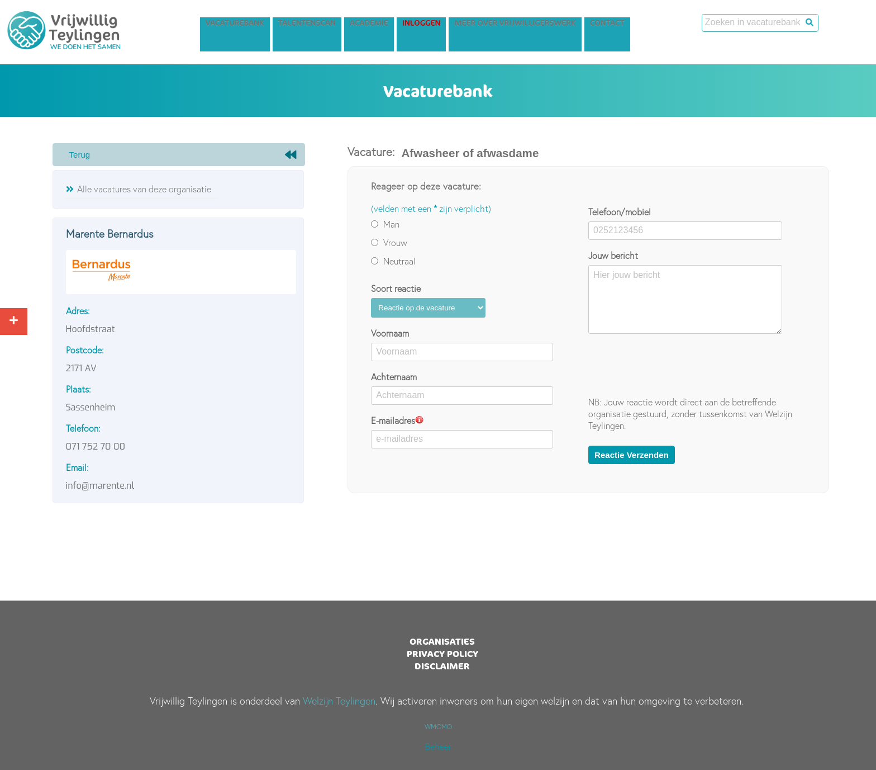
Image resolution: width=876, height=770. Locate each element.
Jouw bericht (613, 255)
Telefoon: (83, 428)
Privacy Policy (442, 654)
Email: (77, 467)
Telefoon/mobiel (619, 212)
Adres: (78, 310)
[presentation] (673, 365)
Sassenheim (91, 407)
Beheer (438, 746)
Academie (410, 26)
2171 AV (81, 368)
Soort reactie (396, 288)
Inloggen (462, 26)
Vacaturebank (275, 26)
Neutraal (393, 261)
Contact (648, 26)
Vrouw (389, 242)
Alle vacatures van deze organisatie (144, 189)
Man (385, 224)
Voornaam (390, 333)
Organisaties (442, 641)
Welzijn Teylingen (339, 701)
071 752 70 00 (95, 446)
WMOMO (438, 726)
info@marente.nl (100, 486)
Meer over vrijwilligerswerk (555, 26)
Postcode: (85, 350)
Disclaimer (442, 666)
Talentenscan (348, 26)
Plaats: (78, 389)
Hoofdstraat (90, 329)
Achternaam (394, 376)
